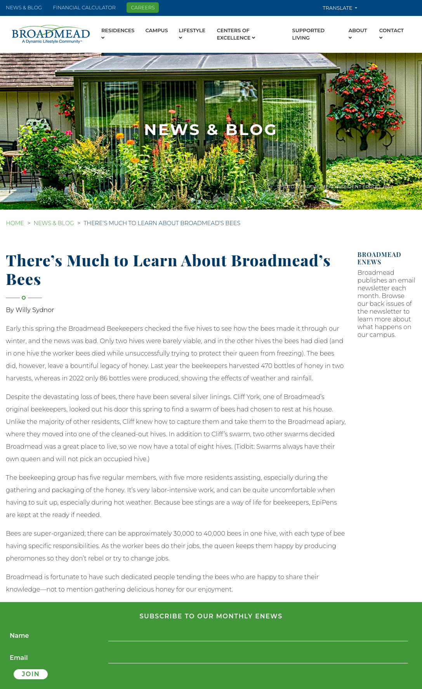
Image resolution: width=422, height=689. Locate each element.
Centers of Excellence (236, 34)
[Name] (258, 636)
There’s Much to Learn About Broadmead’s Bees (161, 223)
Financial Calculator (84, 7)
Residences (117, 34)
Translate (338, 8)
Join (31, 674)
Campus (156, 30)
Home (15, 223)
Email (19, 657)
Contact (391, 34)
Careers (143, 7)
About (358, 34)
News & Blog (24, 7)
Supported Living (308, 34)
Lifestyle (192, 34)
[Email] (258, 658)
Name (19, 635)
